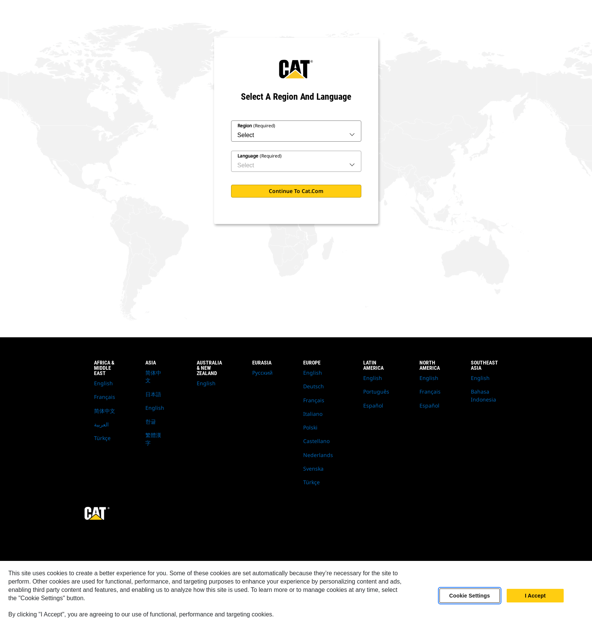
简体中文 (104, 410)
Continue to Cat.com (296, 191)
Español (373, 405)
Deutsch (313, 386)
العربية (101, 424)
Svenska (313, 468)
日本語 (153, 394)
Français (104, 396)
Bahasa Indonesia (483, 395)
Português (376, 391)
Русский (262, 372)
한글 (150, 421)
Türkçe (102, 438)
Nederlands (318, 455)
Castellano (316, 441)
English (103, 383)
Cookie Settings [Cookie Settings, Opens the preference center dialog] (469, 596)
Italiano (312, 413)
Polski (310, 427)
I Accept (535, 596)
